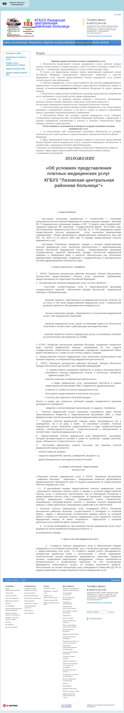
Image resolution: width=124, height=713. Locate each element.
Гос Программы (10, 606)
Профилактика (35, 43)
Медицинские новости (12, 601)
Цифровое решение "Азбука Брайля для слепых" (69, 695)
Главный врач (9, 593)
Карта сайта (115, 580)
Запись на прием (68, 618)
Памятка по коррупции (69, 661)
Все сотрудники (29, 613)
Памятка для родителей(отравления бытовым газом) (70, 647)
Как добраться (9, 624)
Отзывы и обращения (64, 43)
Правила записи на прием (71, 634)
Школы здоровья (29, 601)
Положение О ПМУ (49, 588)
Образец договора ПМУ (51, 600)
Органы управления (11, 627)
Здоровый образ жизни (70, 688)
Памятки (65, 683)
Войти (119, 14)
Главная (7, 43)
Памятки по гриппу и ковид (71, 691)
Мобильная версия (95, 618)
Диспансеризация (29, 593)
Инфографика (67, 686)
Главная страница (12, 580)
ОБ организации (20, 43)
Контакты (104, 43)
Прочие (95, 43)
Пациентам (48, 43)
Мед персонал (28, 610)
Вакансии (8, 603)
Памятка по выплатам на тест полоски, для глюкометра (70, 665)
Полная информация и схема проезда (99, 36)
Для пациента (68, 586)
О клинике (9, 586)
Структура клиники (11, 595)
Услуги (23, 580)
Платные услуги (83, 43)
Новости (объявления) (12, 598)
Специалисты (30, 586)
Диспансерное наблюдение (32, 598)
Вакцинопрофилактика (31, 595)
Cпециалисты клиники (31, 603)
